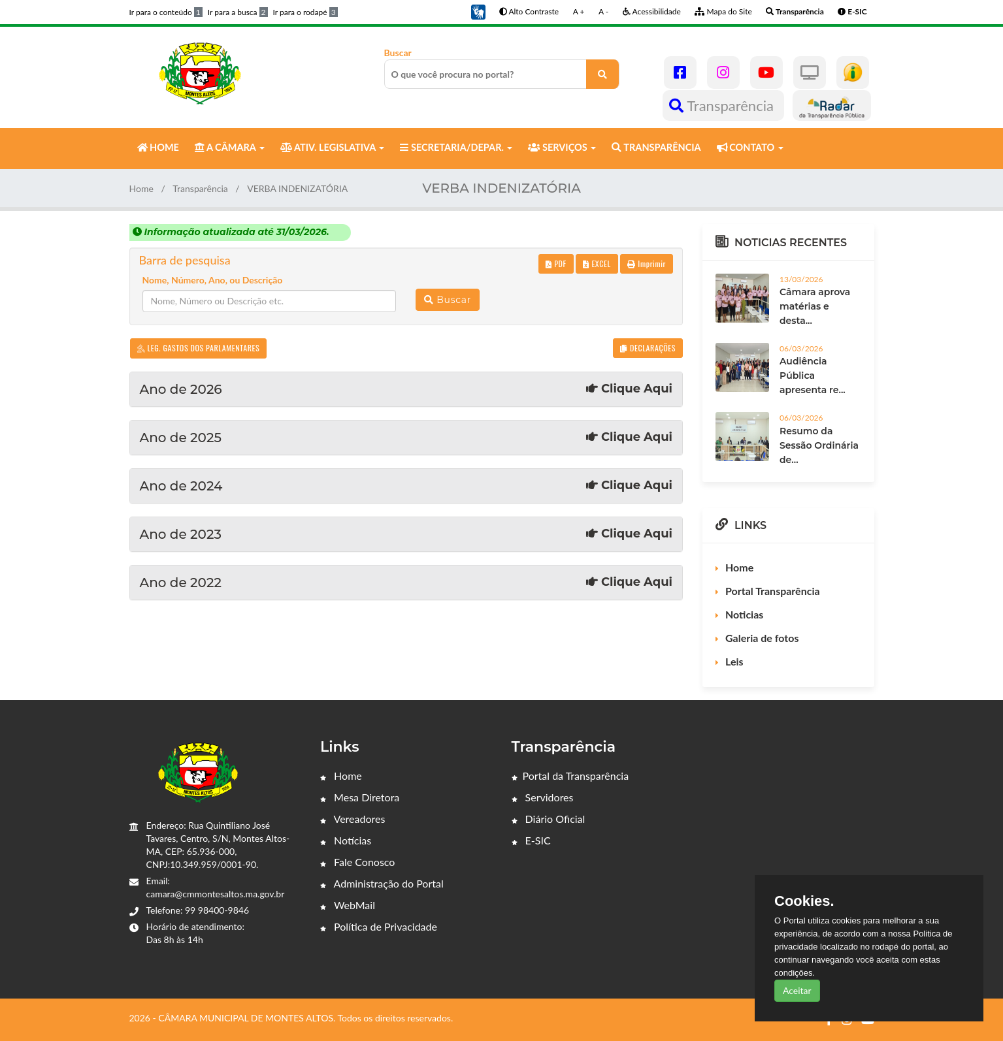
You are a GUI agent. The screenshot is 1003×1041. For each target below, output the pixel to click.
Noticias (744, 614)
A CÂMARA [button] (230, 147)
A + (579, 11)
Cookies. (804, 901)
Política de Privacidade (378, 926)
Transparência (723, 105)
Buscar (501, 68)
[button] (478, 10)
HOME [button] (158, 147)
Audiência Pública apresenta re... (813, 375)
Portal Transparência (772, 591)
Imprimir (646, 263)
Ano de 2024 (406, 486)
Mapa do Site (723, 11)
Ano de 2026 (406, 389)
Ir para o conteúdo (166, 12)
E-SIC (531, 840)
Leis (734, 661)
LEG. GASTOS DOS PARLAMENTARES (198, 347)
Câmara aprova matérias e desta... (815, 306)
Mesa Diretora (359, 797)
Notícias (345, 840)
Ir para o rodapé (305, 12)
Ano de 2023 (406, 534)
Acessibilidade (652, 11)
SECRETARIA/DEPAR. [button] (456, 147)
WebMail (347, 905)
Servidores (543, 797)
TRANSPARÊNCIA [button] (656, 147)
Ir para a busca (238, 12)
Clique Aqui (629, 389)
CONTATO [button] (750, 147)
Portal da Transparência (570, 775)
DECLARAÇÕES (648, 347)
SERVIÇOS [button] (562, 147)
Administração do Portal (382, 883)
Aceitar (797, 990)
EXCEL (596, 263)
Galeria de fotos (761, 638)
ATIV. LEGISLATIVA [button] (332, 147)
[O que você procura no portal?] (602, 74)
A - (603, 11)
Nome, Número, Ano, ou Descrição (212, 279)
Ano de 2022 (406, 582)
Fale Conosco (357, 862)
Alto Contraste (529, 11)
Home (141, 188)
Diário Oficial (548, 818)
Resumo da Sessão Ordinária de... (819, 445)
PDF (556, 263)
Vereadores (352, 818)
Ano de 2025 (406, 437)
